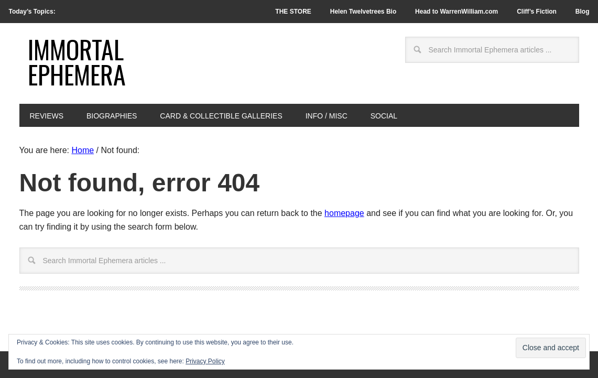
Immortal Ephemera (77, 61)
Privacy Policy (205, 361)
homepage (344, 213)
